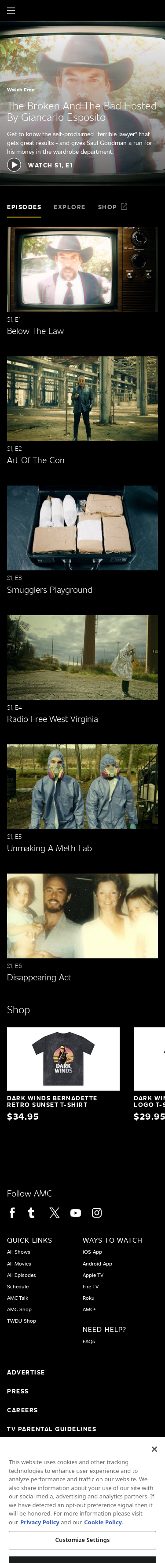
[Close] (154, 1459)
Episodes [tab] (24, 207)
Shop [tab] (113, 207)
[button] (40, 165)
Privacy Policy (39, 1532)
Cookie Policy (103, 1532)
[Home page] (82, 1167)
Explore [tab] (70, 207)
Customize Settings (82, 1550)
